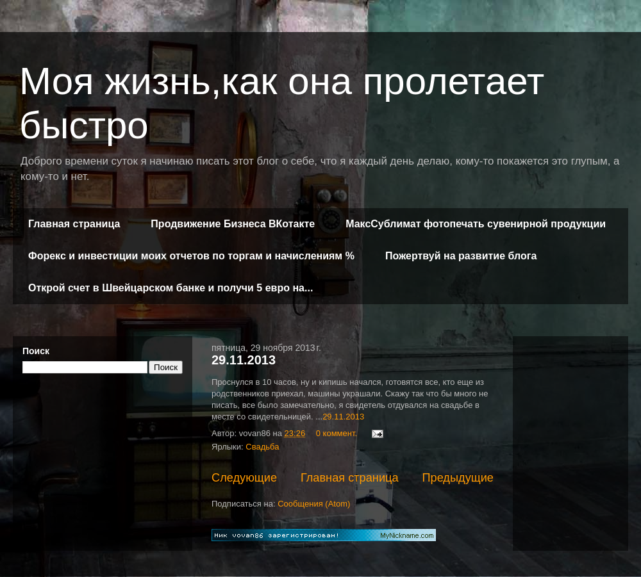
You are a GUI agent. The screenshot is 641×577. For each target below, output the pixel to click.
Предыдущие (458, 477)
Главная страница (74, 223)
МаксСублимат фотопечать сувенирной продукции (475, 223)
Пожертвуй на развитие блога (461, 255)
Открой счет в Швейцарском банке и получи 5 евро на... (170, 287)
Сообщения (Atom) (314, 503)
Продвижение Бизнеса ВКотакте (233, 223)
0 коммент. (336, 433)
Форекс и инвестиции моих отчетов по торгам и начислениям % (191, 255)
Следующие (244, 477)
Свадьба (262, 446)
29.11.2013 (244, 360)
